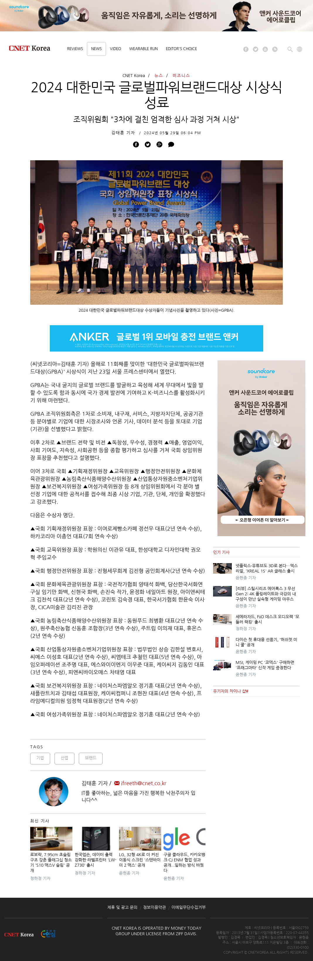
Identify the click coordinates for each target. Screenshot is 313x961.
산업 (64, 758)
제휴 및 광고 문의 (122, 907)
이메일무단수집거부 (188, 907)
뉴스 (158, 76)
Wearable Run (143, 49)
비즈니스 (181, 76)
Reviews (75, 49)
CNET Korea (134, 76)
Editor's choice (181, 49)
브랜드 (90, 758)
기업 (40, 758)
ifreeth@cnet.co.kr (140, 783)
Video (115, 49)
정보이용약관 (154, 907)
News (96, 49)
